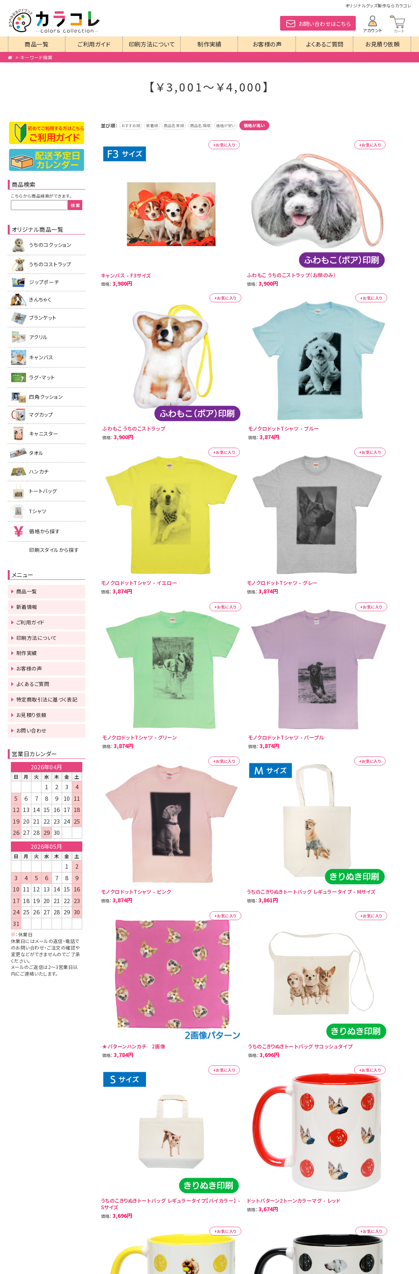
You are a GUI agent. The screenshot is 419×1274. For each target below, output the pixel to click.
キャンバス (41, 357)
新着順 (161, 125)
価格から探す (44, 531)
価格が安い (254, 125)
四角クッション (46, 396)
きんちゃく (40, 299)
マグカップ (41, 414)
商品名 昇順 (189, 125)
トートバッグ (43, 491)
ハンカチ (39, 471)
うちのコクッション (50, 244)
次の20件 (142, 637)
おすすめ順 (134, 125)
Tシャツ (38, 511)
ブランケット (43, 317)
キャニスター (44, 433)
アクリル (38, 337)
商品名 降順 (222, 125)
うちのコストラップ (50, 264)
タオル (36, 453)
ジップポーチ (44, 282)
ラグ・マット (42, 377)
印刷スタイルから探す (54, 549)
